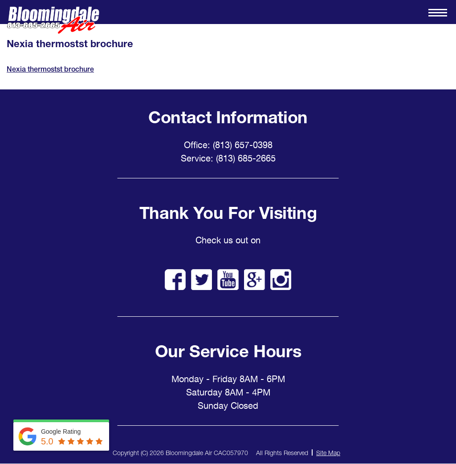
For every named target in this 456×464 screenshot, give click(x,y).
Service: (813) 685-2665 (228, 158)
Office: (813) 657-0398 (228, 145)
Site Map (328, 452)
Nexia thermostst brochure (50, 69)
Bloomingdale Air (53, 20)
